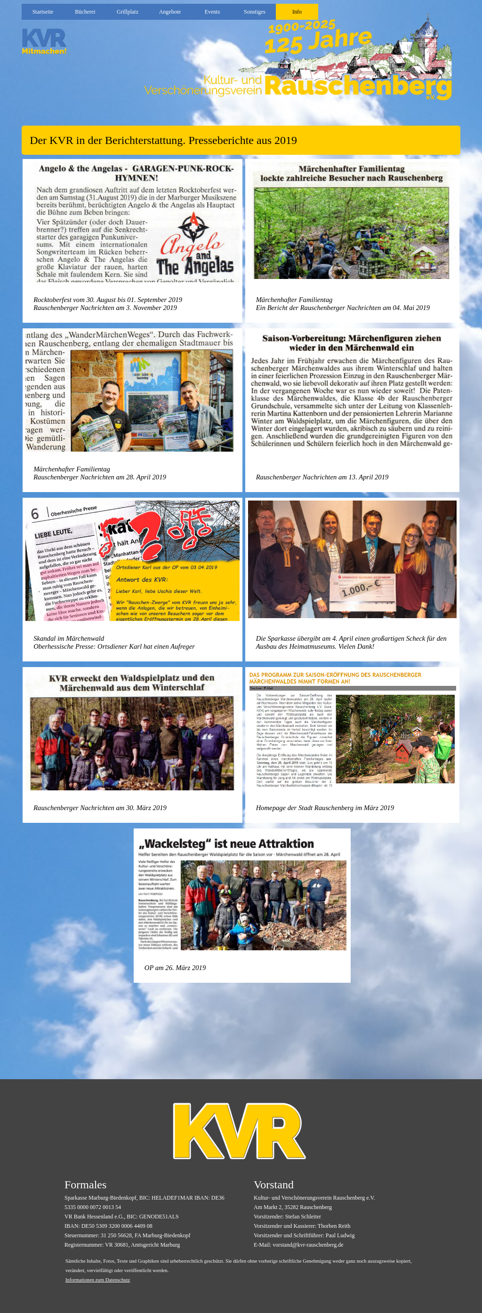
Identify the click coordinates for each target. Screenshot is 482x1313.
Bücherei (85, 11)
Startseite (43, 11)
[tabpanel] (241, 140)
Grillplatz (127, 11)
